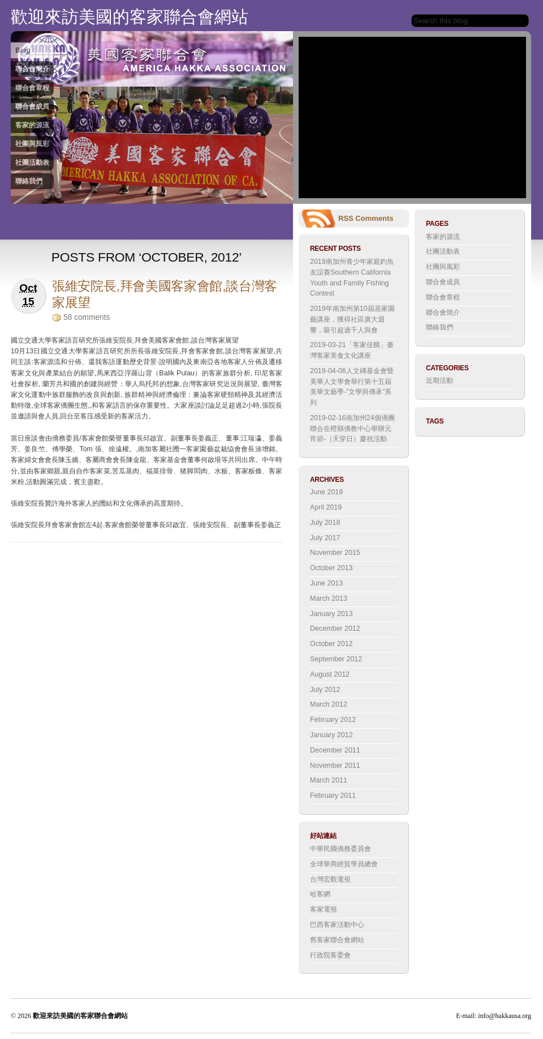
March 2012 (328, 704)
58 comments (86, 317)
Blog (23, 50)
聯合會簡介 (32, 69)
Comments (374, 218)
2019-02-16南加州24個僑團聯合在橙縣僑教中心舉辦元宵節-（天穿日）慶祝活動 (352, 428)
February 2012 (333, 720)
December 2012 (335, 628)
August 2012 (330, 674)
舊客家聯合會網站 (337, 940)
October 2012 (331, 644)
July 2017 (325, 538)
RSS (346, 218)
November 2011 (335, 765)
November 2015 (335, 553)
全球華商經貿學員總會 (344, 864)
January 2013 (331, 614)
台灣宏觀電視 (330, 879)
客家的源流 (32, 125)
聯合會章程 (32, 88)
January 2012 (331, 735)
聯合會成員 (32, 106)
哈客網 (320, 894)
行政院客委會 (330, 955)
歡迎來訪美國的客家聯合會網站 (129, 16)
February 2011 (333, 795)
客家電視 (323, 909)
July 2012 (325, 690)
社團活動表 (32, 162)
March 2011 (328, 780)
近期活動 (439, 380)
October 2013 (331, 568)
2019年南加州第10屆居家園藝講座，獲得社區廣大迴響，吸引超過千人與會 (352, 319)
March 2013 (328, 598)
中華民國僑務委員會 (340, 849)
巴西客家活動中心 (337, 925)
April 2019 (326, 507)
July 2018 (325, 523)
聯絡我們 (28, 181)
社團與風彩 (32, 144)
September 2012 (336, 659)
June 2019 (326, 492)
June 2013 (326, 583)
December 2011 (335, 750)
